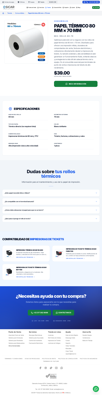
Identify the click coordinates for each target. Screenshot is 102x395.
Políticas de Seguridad (88, 358)
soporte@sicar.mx (71, 354)
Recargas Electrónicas (35, 335)
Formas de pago (8, 2)
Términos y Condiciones (13, 358)
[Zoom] (26, 41)
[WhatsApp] (61, 368)
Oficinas (21, 2)
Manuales (68, 348)
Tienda (48, 7)
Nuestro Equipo (87, 335)
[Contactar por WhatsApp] (96, 389)
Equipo (31, 2)
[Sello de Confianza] (51, 376)
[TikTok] (51, 368)
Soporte (65, 7)
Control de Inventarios (35, 340)
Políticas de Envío (49, 358)
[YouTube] (56, 368)
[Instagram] (45, 368)
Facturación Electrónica (36, 343)
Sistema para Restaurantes (16, 343)
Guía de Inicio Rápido (72, 335)
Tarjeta (41, 2)
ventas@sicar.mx (59, 389)
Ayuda (72, 7)
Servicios (40, 7)
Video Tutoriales (70, 346)
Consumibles (19, 13)
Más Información (75, 84)
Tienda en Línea (54, 332)
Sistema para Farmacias (16, 338)
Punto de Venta (31, 7)
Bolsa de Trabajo (87, 340)
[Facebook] (40, 368)
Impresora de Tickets (54, 340)
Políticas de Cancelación (68, 358)
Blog (78, 7)
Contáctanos (63, 313)
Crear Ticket (69, 351)
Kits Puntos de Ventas (54, 338)
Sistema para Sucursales (36, 338)
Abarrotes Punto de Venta (16, 335)
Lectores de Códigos (54, 343)
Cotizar (96, 7)
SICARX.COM (52, 2)
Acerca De (87, 332)
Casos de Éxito (56, 7)
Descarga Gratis (70, 338)
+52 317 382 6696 (91, 2)
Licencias (50, 335)
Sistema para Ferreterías (16, 340)
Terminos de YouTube (51, 361)
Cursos (68, 340)
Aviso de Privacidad (32, 358)
